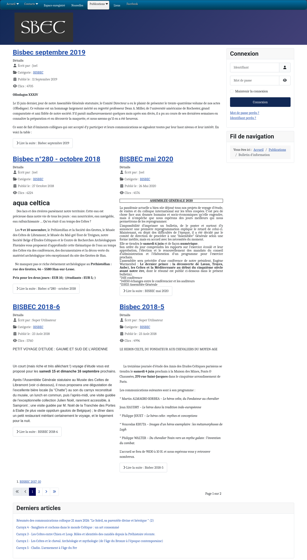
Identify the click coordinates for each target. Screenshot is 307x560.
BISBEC (38, 72)
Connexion (260, 102)
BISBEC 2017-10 (30, 482)
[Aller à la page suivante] (46, 492)
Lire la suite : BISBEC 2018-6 (37, 432)
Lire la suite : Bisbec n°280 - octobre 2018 (46, 289)
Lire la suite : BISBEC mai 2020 (146, 291)
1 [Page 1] (32, 492)
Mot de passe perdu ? (244, 113)
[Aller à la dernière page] (54, 492)
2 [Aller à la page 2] (39, 492)
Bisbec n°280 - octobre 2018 (56, 159)
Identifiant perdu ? (243, 118)
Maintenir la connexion (251, 91)
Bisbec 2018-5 (142, 307)
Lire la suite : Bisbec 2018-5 (143, 468)
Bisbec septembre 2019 (49, 52)
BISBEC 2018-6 (36, 307)
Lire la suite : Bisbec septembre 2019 (42, 143)
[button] (54, 5)
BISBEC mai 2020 (146, 159)
